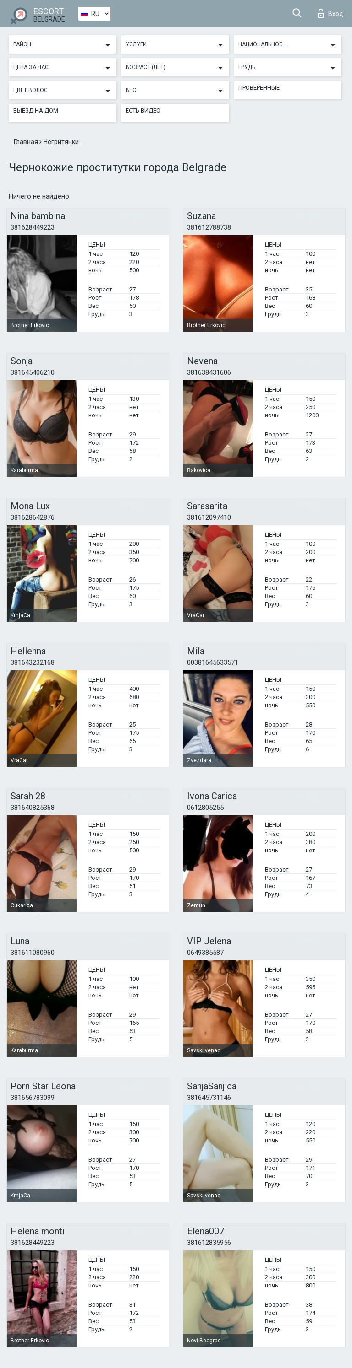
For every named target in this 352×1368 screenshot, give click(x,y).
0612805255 (205, 807)
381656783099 (33, 1097)
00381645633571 (212, 662)
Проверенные (259, 87)
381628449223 (33, 227)
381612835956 (209, 1243)
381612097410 (209, 517)
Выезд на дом (35, 110)
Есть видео (143, 110)
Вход (330, 13)
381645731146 (209, 1097)
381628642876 (33, 517)
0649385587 (205, 952)
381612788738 (209, 227)
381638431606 (209, 372)
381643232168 (33, 662)
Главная (26, 141)
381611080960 (33, 952)
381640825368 (33, 807)
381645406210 (33, 372)
